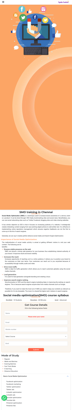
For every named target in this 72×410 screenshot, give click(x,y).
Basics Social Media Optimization (15, 376)
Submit (36, 349)
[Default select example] (36, 336)
